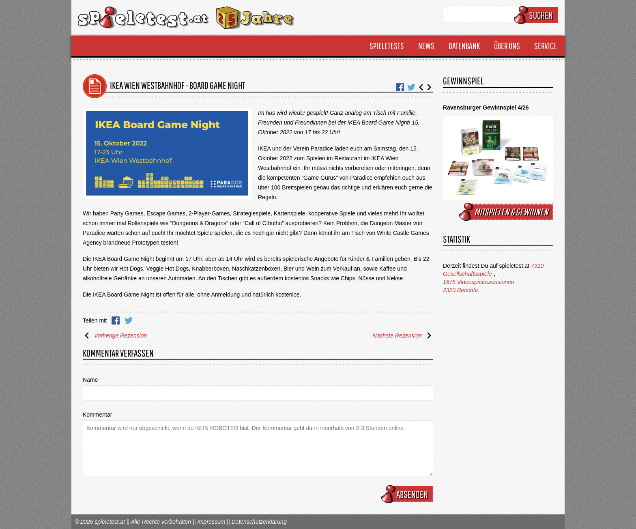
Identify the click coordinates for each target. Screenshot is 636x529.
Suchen (537, 15)
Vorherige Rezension (115, 335)
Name (90, 379)
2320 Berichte (460, 290)
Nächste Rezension (403, 335)
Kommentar (97, 414)
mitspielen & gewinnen (507, 211)
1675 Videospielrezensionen (478, 282)
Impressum (211, 521)
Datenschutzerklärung (258, 521)
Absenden (408, 494)
